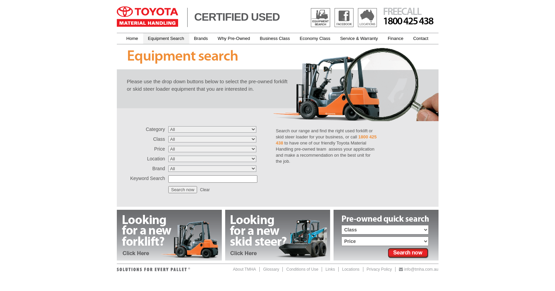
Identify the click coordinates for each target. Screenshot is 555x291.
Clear (205, 189)
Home (132, 38)
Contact (420, 38)
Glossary (271, 269)
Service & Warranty (359, 38)
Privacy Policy (379, 269)
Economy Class (315, 38)
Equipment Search (166, 38)
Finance (395, 38)
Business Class (275, 38)
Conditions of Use (302, 269)
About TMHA (244, 269)
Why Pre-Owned (234, 38)
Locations (350, 269)
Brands (201, 38)
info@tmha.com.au (418, 269)
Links (330, 269)
